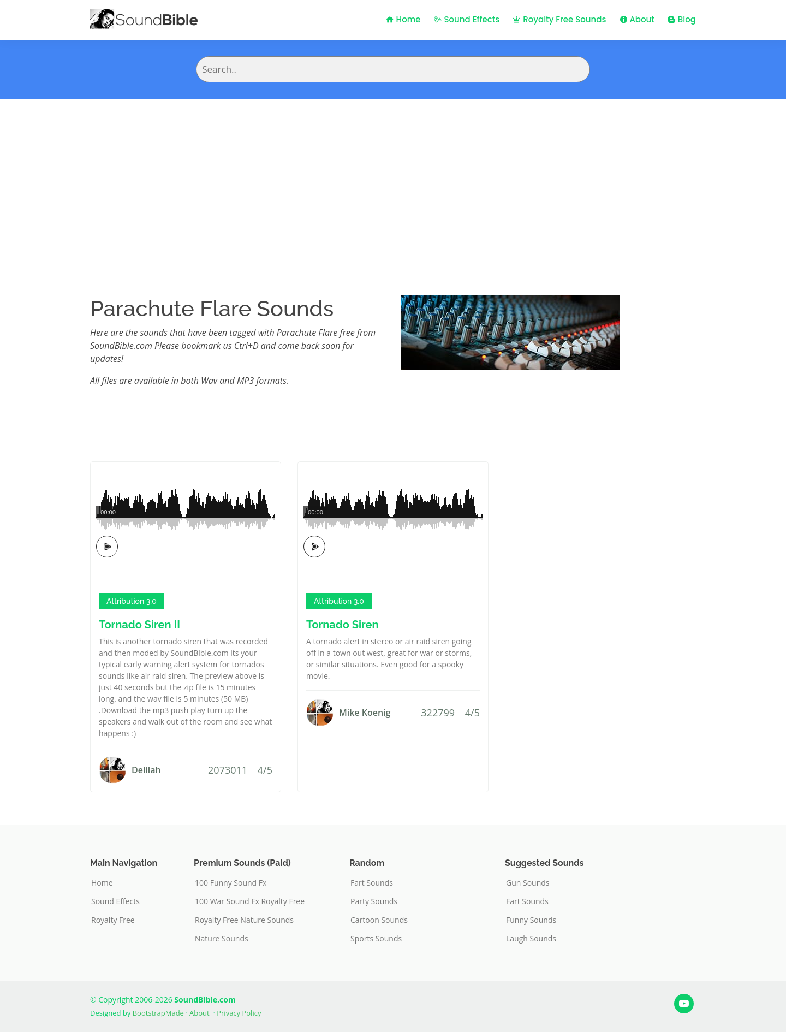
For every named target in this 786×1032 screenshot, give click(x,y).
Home (403, 19)
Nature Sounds (221, 938)
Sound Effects (467, 19)
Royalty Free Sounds (559, 19)
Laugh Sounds (531, 938)
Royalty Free (113, 920)
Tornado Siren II (139, 624)
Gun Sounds (528, 883)
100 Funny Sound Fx (230, 883)
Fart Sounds (371, 883)
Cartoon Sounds (379, 920)
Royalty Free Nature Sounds (244, 920)
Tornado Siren (342, 624)
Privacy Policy (239, 1013)
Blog (682, 19)
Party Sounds (373, 901)
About (637, 19)
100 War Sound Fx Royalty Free (250, 901)
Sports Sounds (376, 938)
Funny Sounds (531, 920)
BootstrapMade (158, 1013)
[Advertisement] (393, 180)
